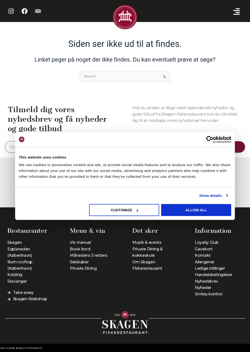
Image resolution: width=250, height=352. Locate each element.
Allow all (196, 210)
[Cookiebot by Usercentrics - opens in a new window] (209, 139)
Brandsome (35, 348)
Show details (210, 195)
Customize (124, 210)
